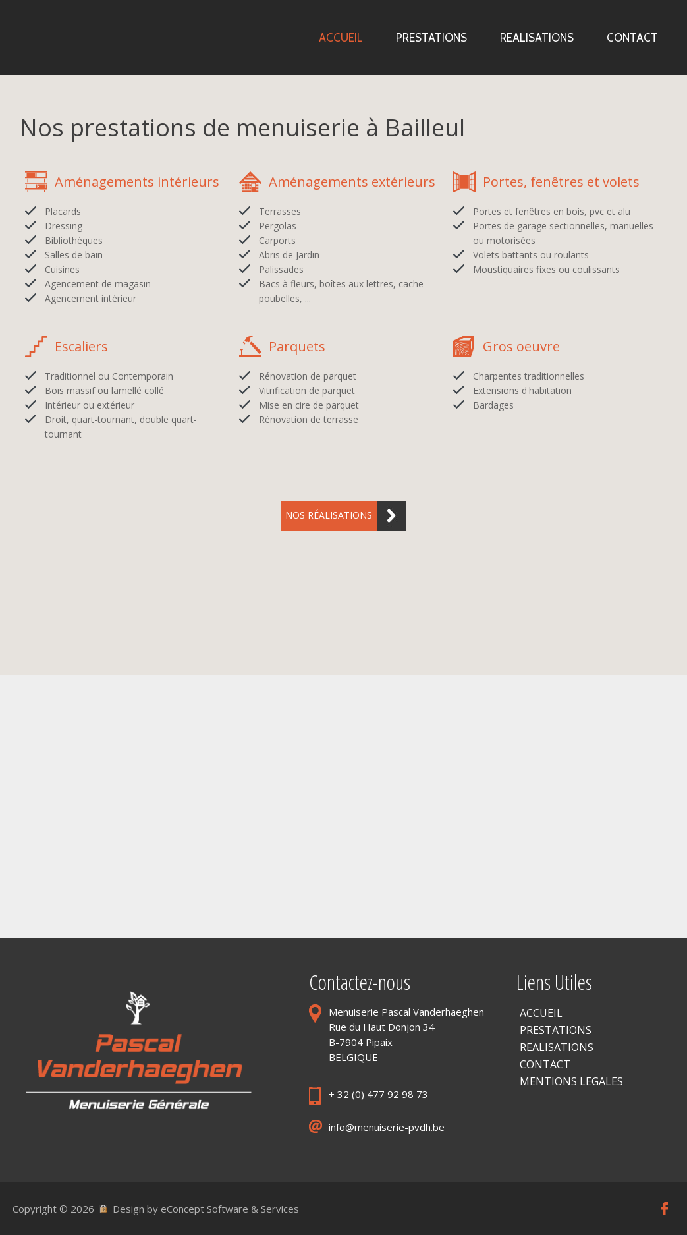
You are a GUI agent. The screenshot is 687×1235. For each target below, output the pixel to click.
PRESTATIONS (555, 1030)
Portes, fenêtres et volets (561, 181)
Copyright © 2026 (53, 1208)
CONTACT (545, 1064)
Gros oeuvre (521, 346)
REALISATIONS (556, 1047)
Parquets (297, 346)
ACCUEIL (541, 1013)
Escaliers (81, 346)
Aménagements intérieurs (137, 181)
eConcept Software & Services (230, 1208)
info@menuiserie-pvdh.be (387, 1127)
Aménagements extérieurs (352, 181)
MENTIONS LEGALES (571, 1081)
